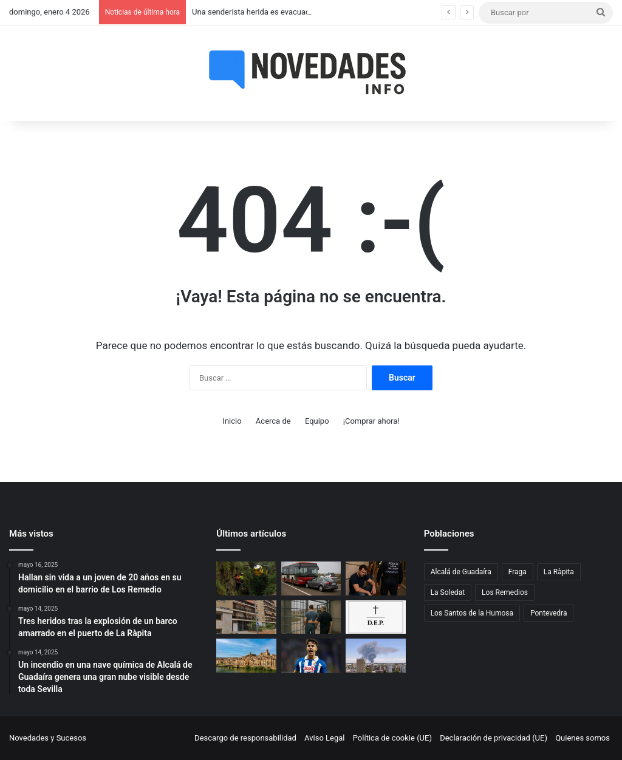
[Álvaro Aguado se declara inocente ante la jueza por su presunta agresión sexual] (311, 656)
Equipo (317, 421)
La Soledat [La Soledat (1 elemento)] (448, 592)
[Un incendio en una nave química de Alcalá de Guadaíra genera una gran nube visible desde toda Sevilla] (375, 656)
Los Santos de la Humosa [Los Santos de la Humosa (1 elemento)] (472, 613)
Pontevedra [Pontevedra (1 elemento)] (548, 613)
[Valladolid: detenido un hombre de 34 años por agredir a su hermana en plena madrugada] (375, 578)
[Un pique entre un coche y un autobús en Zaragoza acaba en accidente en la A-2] (311, 578)
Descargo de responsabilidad (245, 737)
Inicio (231, 421)
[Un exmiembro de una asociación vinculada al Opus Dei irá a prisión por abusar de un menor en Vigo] (311, 617)
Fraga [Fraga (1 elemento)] (517, 572)
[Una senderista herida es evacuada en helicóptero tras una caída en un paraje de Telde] (246, 578)
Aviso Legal (324, 737)
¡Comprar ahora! (371, 421)
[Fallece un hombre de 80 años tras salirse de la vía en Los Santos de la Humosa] (375, 617)
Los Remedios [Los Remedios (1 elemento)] (505, 592)
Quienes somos (582, 737)
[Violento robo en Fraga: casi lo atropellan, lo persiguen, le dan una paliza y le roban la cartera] (246, 656)
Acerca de (273, 421)
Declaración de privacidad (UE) (493, 737)
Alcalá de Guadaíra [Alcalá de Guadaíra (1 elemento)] (461, 572)
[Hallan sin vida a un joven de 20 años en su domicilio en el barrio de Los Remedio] (246, 617)
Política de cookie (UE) (392, 737)
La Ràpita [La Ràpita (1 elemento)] (559, 572)
